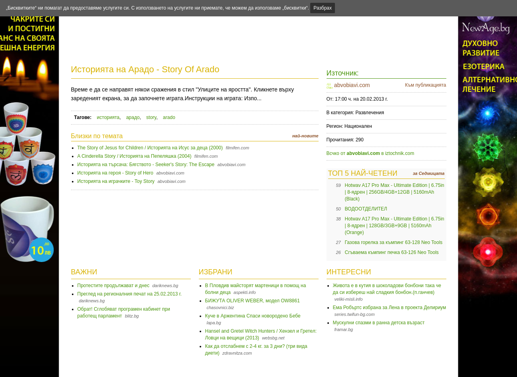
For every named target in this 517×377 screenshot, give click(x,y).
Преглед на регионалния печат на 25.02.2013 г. (129, 294)
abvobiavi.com (352, 85)
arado (169, 117)
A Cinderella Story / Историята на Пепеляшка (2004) (134, 156)
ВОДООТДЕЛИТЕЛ (366, 209)
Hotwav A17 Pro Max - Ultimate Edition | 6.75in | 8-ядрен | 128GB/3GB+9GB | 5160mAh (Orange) (394, 225)
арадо (133, 117)
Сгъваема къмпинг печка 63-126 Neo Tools (392, 252)
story (151, 117)
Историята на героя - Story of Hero (115, 173)
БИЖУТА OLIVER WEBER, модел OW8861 (252, 301)
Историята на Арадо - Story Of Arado (145, 69)
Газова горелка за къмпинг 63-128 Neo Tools (394, 242)
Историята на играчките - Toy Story (116, 181)
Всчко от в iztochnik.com (370, 153)
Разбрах (322, 8)
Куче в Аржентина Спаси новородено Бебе (253, 316)
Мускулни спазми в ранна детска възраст (379, 322)
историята (108, 117)
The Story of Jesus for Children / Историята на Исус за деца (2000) (150, 148)
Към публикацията (425, 85)
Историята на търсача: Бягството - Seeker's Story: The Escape (146, 164)
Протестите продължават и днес (113, 285)
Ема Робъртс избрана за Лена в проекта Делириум (389, 307)
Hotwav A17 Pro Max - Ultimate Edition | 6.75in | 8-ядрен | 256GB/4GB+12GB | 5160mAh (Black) (394, 192)
